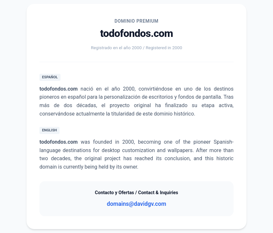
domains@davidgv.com (136, 204)
